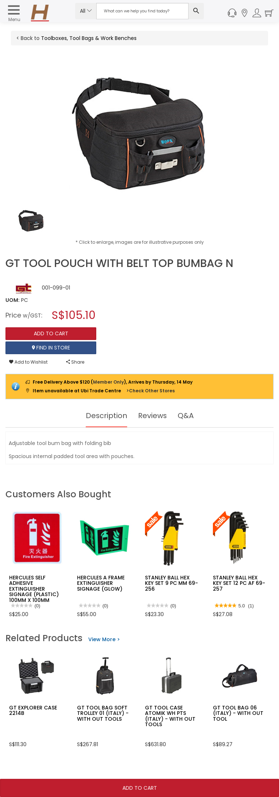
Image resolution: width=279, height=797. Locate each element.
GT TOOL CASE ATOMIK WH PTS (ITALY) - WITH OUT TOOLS (170, 716)
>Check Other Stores (150, 391)
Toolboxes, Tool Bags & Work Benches (89, 38)
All (86, 11)
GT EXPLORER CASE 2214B (33, 710)
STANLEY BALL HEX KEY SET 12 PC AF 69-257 (239, 583)
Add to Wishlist (28, 362)
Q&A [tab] (186, 415)
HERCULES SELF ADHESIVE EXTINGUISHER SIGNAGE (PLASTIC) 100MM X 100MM (34, 589)
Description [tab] (106, 415)
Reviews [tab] (152, 415)
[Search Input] (142, 11)
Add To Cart (139, 788)
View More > (104, 639)
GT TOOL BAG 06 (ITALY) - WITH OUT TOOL (238, 713)
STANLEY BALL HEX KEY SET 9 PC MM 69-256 (171, 583)
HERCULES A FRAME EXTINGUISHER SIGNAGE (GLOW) (101, 583)
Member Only (108, 382)
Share (75, 362)
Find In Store (51, 347)
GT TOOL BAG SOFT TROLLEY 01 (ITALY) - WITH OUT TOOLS (103, 713)
